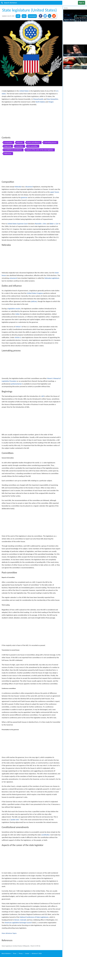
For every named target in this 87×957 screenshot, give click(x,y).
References (7, 153)
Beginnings (7, 146)
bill (43, 396)
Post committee (32, 146)
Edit (18, 16)
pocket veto (15, 820)
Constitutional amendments (13, 150)
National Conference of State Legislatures (34, 917)
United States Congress (35, 293)
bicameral (29, 187)
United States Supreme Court (17, 224)
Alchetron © (37, 953)
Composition (8, 142)
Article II (18, 337)
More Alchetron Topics (9, 933)
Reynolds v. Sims (40, 224)
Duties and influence (33, 142)
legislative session (14, 309)
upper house (54, 192)
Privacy (21, 953)
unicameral (13, 278)
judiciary (34, 301)
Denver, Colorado (20, 920)
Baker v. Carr (54, 224)
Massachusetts (38, 99)
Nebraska (20, 142)
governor (24, 197)
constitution (45, 835)
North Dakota (40, 102)
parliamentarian (16, 384)
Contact (27, 953)
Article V (18, 327)
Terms (14, 953)
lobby (18, 314)
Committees (19, 146)
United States (24, 91)
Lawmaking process (50, 142)
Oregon (51, 102)
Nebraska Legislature (52, 278)
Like (24, 16)
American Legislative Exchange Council (18, 923)
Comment (32, 16)
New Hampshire (52, 99)
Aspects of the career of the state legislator (39, 150)
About (6, 953)
